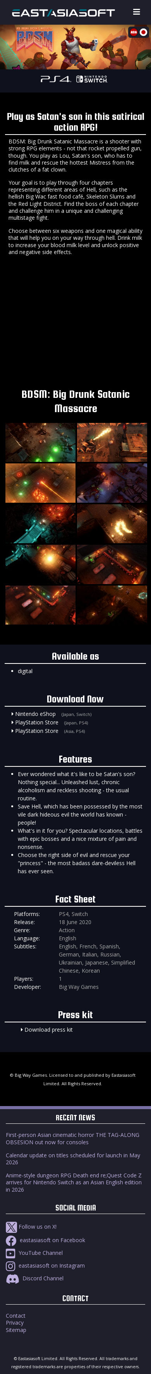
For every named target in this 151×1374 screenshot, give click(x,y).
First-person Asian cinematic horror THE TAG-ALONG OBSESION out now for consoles (72, 1138)
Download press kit (48, 1029)
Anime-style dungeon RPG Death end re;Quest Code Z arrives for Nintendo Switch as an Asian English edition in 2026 (74, 1182)
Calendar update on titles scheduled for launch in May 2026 (73, 1159)
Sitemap (16, 1330)
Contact (16, 1315)
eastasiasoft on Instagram (45, 1265)
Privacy (15, 1322)
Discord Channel (34, 1278)
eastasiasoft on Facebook (45, 1240)
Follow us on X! (31, 1226)
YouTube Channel (34, 1252)
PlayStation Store (36, 722)
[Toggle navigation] (136, 12)
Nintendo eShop (35, 713)
